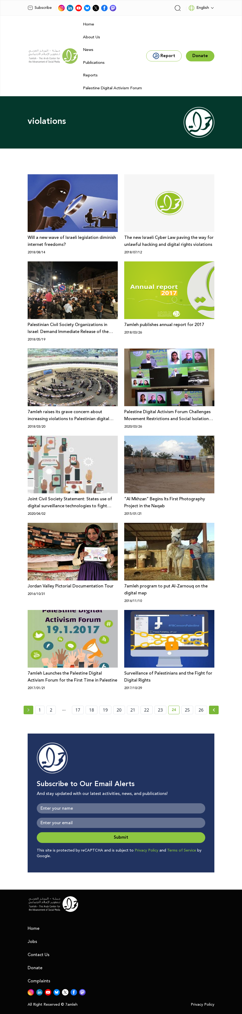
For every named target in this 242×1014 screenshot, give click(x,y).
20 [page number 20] (119, 710)
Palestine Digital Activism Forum (112, 88)
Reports (90, 75)
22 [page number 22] (146, 710)
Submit (121, 837)
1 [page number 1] (40, 710)
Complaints (39, 981)
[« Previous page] (28, 710)
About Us (91, 37)
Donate (35, 968)
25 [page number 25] (187, 710)
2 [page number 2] (51, 710)
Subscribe (40, 8)
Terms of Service (181, 850)
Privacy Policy (146, 850)
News (88, 50)
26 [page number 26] (201, 710)
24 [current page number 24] (175, 711)
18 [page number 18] (91, 710)
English (198, 8)
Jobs (32, 941)
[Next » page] (214, 710)
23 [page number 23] (160, 710)
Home (88, 24)
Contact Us (38, 955)
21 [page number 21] (132, 710)
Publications (94, 63)
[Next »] (214, 710)
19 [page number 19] (105, 710)
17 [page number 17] (77, 710)
